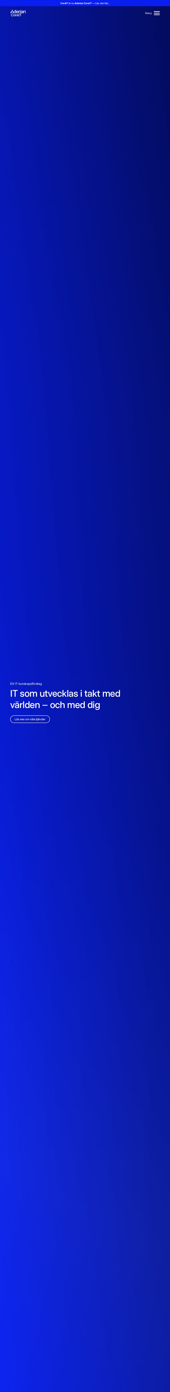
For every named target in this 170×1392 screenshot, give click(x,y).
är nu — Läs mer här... (85, 3)
